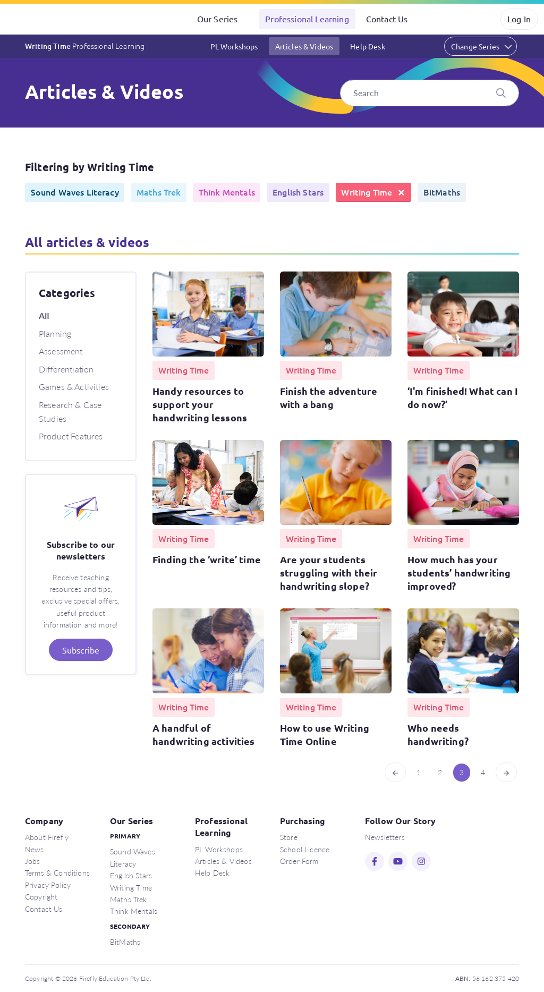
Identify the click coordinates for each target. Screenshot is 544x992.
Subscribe (80, 650)
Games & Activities (74, 386)
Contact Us (387, 18)
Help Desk (367, 46)
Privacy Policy (48, 884)
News (34, 849)
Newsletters (385, 837)
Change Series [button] (475, 46)
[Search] (430, 93)
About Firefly (47, 837)
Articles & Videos (304, 46)
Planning (55, 333)
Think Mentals (133, 910)
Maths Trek (128, 899)
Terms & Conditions (57, 872)
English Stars (131, 875)
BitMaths (125, 941)
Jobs (32, 860)
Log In (519, 18)
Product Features (71, 436)
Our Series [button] (217, 18)
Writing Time (84, 45)
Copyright (41, 896)
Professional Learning (306, 18)
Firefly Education (52, 19)
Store (289, 837)
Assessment (61, 351)
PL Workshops (234, 46)
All (44, 315)
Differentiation (66, 369)
